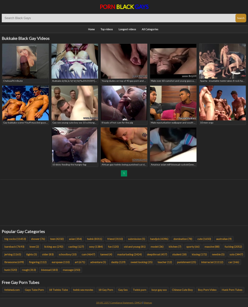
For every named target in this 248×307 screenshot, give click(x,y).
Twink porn (139, 289)
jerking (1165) (12, 254)
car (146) (233, 262)
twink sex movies (83, 289)
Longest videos (127, 29)
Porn (124, 6)
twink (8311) (94, 238)
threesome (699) (14, 262)
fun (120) (113, 246)
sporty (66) (192, 246)
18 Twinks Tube (58, 289)
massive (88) (212, 246)
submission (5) (136, 238)
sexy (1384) (96, 246)
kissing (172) (199, 254)
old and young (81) (135, 246)
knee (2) (34, 246)
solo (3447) (236, 254)
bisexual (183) (49, 269)
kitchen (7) (175, 246)
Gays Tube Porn (34, 289)
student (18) (179, 254)
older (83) (48, 254)
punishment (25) (186, 262)
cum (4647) (88, 254)
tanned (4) (106, 254)
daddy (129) (118, 262)
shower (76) (38, 238)
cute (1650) (204, 238)
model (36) (157, 246)
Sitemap (148, 302)
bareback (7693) (14, 246)
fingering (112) (37, 262)
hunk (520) (10, 269)
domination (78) (182, 238)
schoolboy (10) (67, 254)
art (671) (80, 262)
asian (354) (75, 238)
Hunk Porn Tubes (232, 289)
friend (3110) (115, 238)
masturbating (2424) (129, 254)
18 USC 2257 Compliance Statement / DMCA (119, 302)
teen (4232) (57, 238)
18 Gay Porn (105, 289)
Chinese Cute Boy (182, 289)
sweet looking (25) (141, 262)
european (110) (61, 262)
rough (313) (29, 269)
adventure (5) (98, 262)
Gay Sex (123, 289)
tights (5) (31, 254)
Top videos (106, 29)
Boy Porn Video (207, 289)
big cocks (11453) (15, 238)
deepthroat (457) (157, 254)
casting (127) (76, 246)
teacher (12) (165, 262)
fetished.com (12, 289)
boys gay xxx (159, 289)
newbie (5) (218, 254)
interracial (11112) (212, 262)
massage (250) (71, 269)
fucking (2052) (233, 246)
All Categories (150, 29)
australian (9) (223, 238)
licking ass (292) (53, 246)
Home (91, 29)
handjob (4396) (159, 238)
